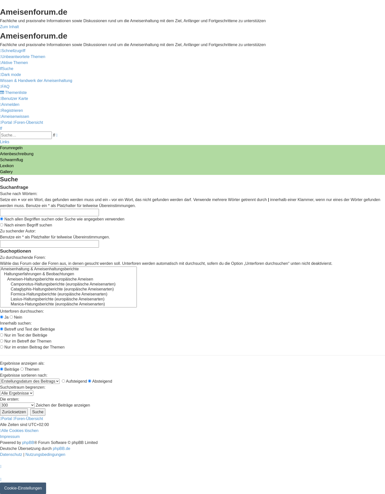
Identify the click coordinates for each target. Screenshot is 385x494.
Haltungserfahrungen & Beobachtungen (68, 274)
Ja (4, 317)
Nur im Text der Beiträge (23, 335)
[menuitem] (22, 57)
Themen (29, 369)
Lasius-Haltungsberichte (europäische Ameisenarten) (68, 299)
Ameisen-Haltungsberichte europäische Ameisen (68, 279)
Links (4, 142)
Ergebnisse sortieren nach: (23, 375)
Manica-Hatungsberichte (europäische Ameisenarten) (68, 304)
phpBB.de (61, 448)
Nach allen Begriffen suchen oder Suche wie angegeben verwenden (62, 219)
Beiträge (9, 369)
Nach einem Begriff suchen (26, 225)
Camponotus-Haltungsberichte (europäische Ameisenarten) (68, 284)
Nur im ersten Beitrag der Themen (32, 347)
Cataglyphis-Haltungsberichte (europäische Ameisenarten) (68, 289)
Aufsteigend (74, 381)
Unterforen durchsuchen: (22, 311)
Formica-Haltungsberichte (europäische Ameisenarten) (68, 294)
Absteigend (100, 381)
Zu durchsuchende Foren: (23, 257)
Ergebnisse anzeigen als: (22, 363)
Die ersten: (9, 399)
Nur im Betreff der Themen (25, 341)
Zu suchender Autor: (18, 231)
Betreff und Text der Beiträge (27, 329)
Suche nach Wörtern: (18, 194)
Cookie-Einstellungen (23, 488)
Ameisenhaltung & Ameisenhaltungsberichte (68, 269)
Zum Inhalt (9, 27)
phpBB (28, 442)
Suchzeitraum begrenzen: (22, 387)
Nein (16, 317)
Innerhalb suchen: (16, 323)
